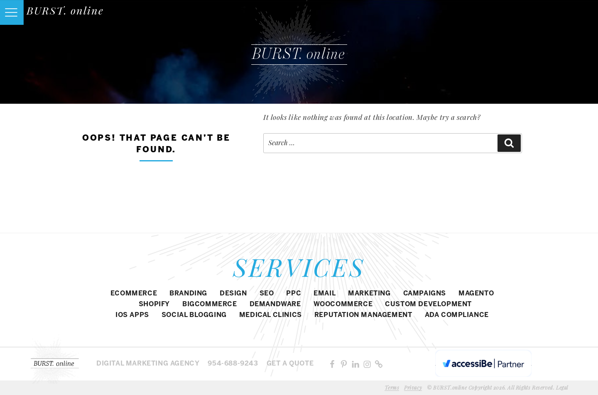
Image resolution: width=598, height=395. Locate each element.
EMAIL (325, 293)
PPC (293, 293)
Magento (476, 293)
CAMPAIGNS (424, 293)
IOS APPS (132, 315)
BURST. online (65, 10)
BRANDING (188, 293)
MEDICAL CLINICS (270, 315)
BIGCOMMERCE (209, 304)
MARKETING (369, 293)
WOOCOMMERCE (343, 304)
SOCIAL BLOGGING (194, 315)
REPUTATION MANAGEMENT (363, 315)
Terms (392, 387)
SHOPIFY (154, 304)
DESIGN (233, 293)
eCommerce (133, 293)
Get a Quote (290, 364)
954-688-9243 (233, 364)
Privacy (413, 387)
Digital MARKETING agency (147, 364)
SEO (267, 293)
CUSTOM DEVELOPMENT (428, 304)
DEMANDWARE (275, 304)
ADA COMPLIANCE (457, 315)
